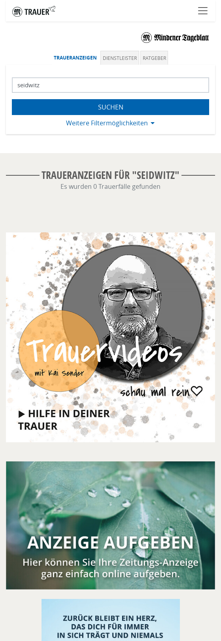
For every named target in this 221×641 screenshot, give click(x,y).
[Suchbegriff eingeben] (110, 85)
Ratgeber (154, 58)
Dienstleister (120, 58)
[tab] (76, 58)
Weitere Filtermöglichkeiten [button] (107, 123)
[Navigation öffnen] (203, 10)
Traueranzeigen (75, 57)
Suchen (110, 107)
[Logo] (175, 37)
